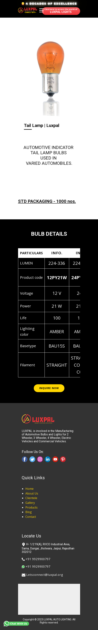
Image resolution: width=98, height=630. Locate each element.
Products (31, 507)
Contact (30, 517)
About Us (31, 493)
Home (29, 489)
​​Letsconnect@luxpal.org (42, 575)
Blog (28, 512)
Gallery (30, 503)
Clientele (31, 498)
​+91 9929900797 (36, 559)
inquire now (49, 388)
